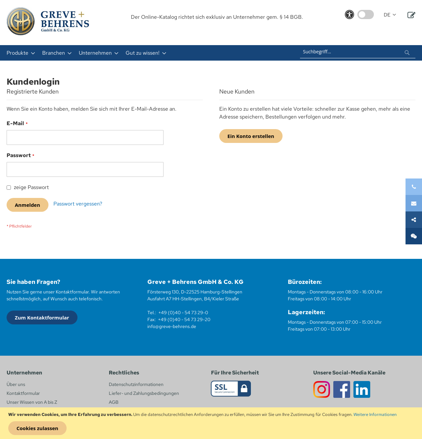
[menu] (124, 53)
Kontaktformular (23, 393)
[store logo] (48, 21)
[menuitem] (19, 53)
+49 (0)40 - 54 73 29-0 (183, 313)
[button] (390, 15)
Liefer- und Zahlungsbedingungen (144, 393)
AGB (113, 402)
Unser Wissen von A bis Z (32, 402)
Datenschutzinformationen (136, 384)
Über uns (16, 384)
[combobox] (357, 51)
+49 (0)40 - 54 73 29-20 (184, 319)
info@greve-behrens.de (171, 326)
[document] (211, 423)
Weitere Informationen (375, 414)
